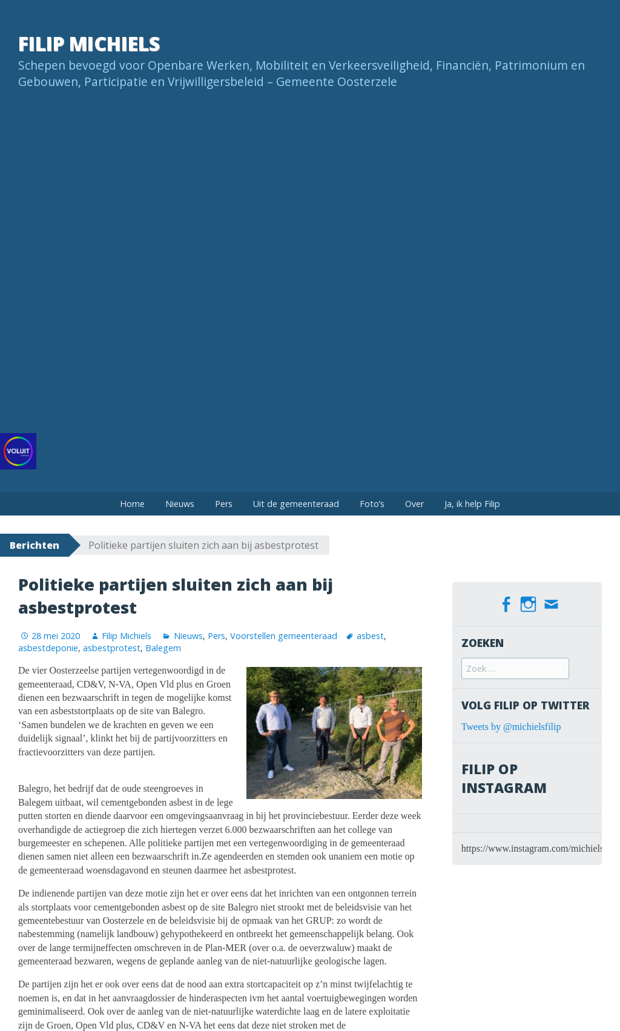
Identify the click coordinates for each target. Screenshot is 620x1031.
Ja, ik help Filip (472, 503)
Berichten (34, 545)
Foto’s (372, 503)
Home (132, 503)
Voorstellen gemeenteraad (283, 635)
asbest (370, 635)
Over (414, 503)
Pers (223, 503)
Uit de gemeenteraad (296, 503)
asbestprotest (111, 648)
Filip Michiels (89, 43)
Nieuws (179, 503)
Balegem (163, 648)
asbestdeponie (48, 648)
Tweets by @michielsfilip (511, 725)
